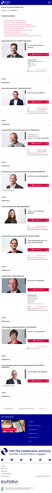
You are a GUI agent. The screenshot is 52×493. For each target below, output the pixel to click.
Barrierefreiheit (5, 476)
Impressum (4, 468)
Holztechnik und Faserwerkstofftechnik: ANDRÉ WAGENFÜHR (20, 26)
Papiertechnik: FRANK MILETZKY (12, 32)
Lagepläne (31, 421)
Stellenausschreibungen (34, 425)
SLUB (29, 441)
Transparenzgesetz (6, 473)
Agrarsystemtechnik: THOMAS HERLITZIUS (15, 20)
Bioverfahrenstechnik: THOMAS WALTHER (15, 22)
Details (4, 79)
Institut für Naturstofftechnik (12, 7)
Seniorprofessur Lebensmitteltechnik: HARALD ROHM (18, 30)
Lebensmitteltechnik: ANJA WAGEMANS (14, 28)
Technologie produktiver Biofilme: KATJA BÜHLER (16, 34)
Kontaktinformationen (8, 190)
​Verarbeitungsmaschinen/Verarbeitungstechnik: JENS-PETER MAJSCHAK (22, 35)
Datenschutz (4, 471)
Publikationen (6, 82)
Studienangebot (32, 429)
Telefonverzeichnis (33, 437)
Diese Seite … (42, 408)
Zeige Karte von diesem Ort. (36, 303)
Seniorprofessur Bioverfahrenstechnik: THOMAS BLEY (18, 24)
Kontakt (3, 466)
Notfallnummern (32, 433)
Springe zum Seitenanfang (42, 476)
